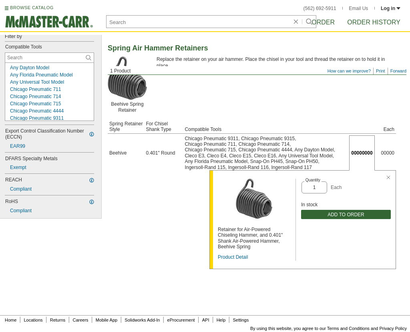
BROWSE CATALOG (31, 7)
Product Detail (233, 257)
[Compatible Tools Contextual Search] (49, 57)
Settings (241, 320)
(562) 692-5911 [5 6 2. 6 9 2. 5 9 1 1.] (319, 8)
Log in (390, 8)
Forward (398, 70)
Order (323, 22)
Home (10, 320)
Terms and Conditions (348, 328)
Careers (80, 320)
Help (221, 320)
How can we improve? (349, 70)
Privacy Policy (393, 328)
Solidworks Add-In (142, 320)
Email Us (358, 8)
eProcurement (181, 320)
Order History (373, 22)
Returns (58, 320)
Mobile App (106, 320)
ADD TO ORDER (346, 214)
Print (380, 70)
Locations (33, 320)
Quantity (312, 180)
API (205, 320)
